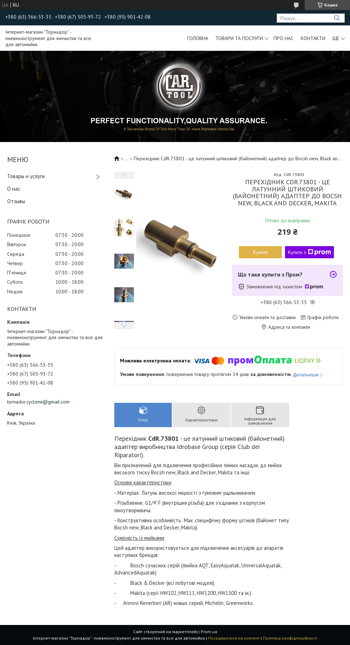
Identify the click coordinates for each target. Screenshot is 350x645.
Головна (197, 38)
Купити (260, 252)
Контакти (313, 38)
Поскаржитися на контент (234, 638)
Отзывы (16, 201)
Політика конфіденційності (290, 638)
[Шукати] (337, 18)
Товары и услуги (26, 176)
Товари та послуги (239, 38)
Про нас (284, 38)
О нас (13, 188)
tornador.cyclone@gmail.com (38, 402)
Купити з (309, 252)
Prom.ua (209, 631)
